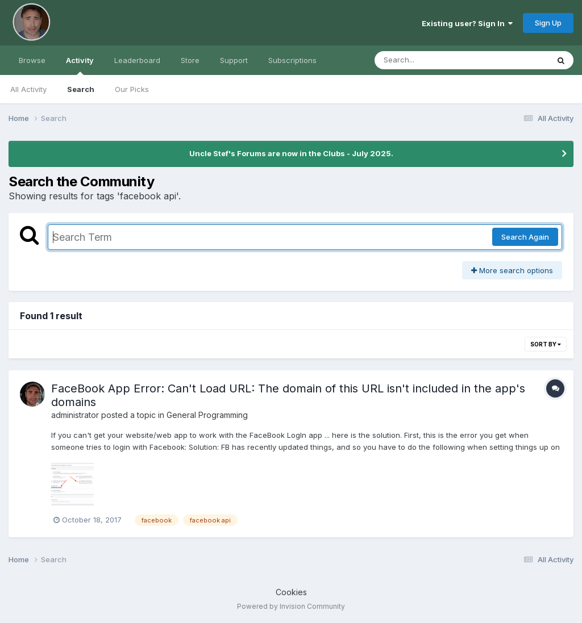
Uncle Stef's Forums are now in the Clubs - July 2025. (291, 153)
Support (234, 60)
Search (80, 89)
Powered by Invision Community (291, 606)
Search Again (525, 236)
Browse (32, 60)
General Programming (207, 415)
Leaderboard (137, 60)
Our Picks (132, 89)
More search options (512, 270)
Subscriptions (292, 60)
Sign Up (548, 22)
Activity (80, 65)
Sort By (545, 344)
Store (190, 60)
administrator (75, 415)
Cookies (291, 592)
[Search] (431, 60)
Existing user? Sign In (467, 23)
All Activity (28, 89)
